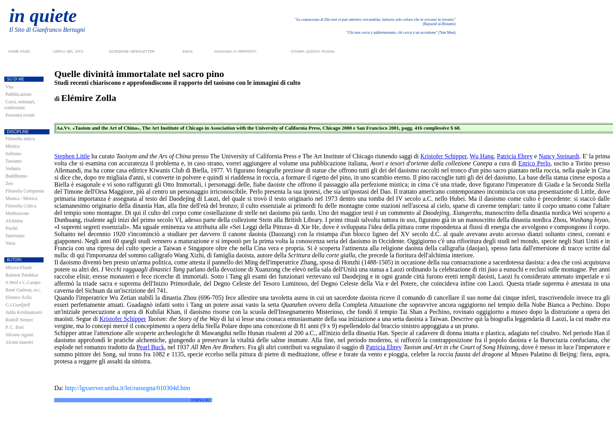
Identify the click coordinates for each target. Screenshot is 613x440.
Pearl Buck (151, 347)
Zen (9, 183)
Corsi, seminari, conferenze (19, 104)
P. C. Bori (14, 327)
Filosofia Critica (20, 206)
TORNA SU (200, 400)
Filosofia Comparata (24, 191)
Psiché (11, 228)
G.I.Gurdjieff (17, 305)
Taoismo (13, 161)
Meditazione (17, 213)
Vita (9, 87)
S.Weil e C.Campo (22, 282)
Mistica (12, 146)
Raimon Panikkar (21, 275)
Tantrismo (15, 235)
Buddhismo (16, 176)
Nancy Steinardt (559, 156)
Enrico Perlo (534, 163)
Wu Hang (482, 156)
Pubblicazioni (18, 94)
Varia (10, 243)
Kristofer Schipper (443, 156)
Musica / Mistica (21, 198)
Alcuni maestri (19, 342)
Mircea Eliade (18, 267)
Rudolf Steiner (19, 320)
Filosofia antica (20, 138)
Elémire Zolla (18, 297)
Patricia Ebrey (514, 156)
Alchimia (14, 221)
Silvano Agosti (19, 334)
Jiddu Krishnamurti (23, 312)
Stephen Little (72, 156)
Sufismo (13, 153)
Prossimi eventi (20, 115)
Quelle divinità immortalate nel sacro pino (139, 74)
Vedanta (13, 168)
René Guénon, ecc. (23, 290)
